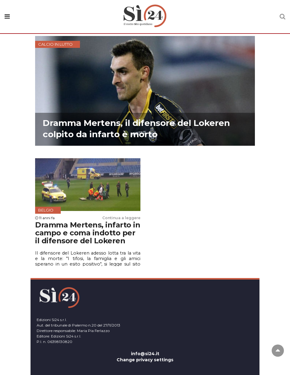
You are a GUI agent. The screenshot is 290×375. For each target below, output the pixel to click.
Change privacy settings (145, 359)
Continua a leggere (121, 218)
